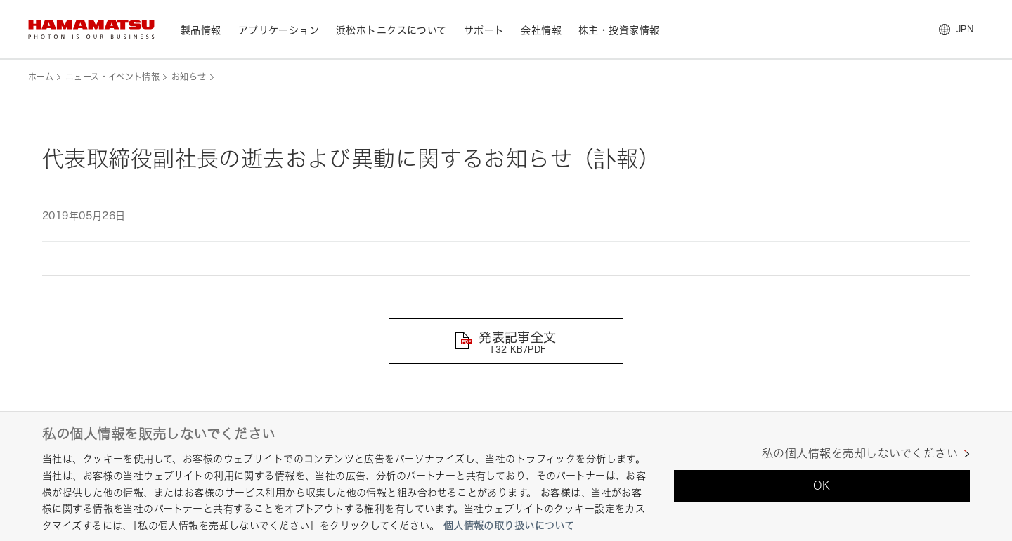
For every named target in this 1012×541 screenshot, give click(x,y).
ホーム (40, 77)
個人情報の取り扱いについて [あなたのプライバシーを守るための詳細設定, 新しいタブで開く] (508, 525)
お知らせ (188, 77)
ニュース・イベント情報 (112, 77)
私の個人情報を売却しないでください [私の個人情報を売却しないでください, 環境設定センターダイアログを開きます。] (860, 453)
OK (822, 485)
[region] (506, 476)
